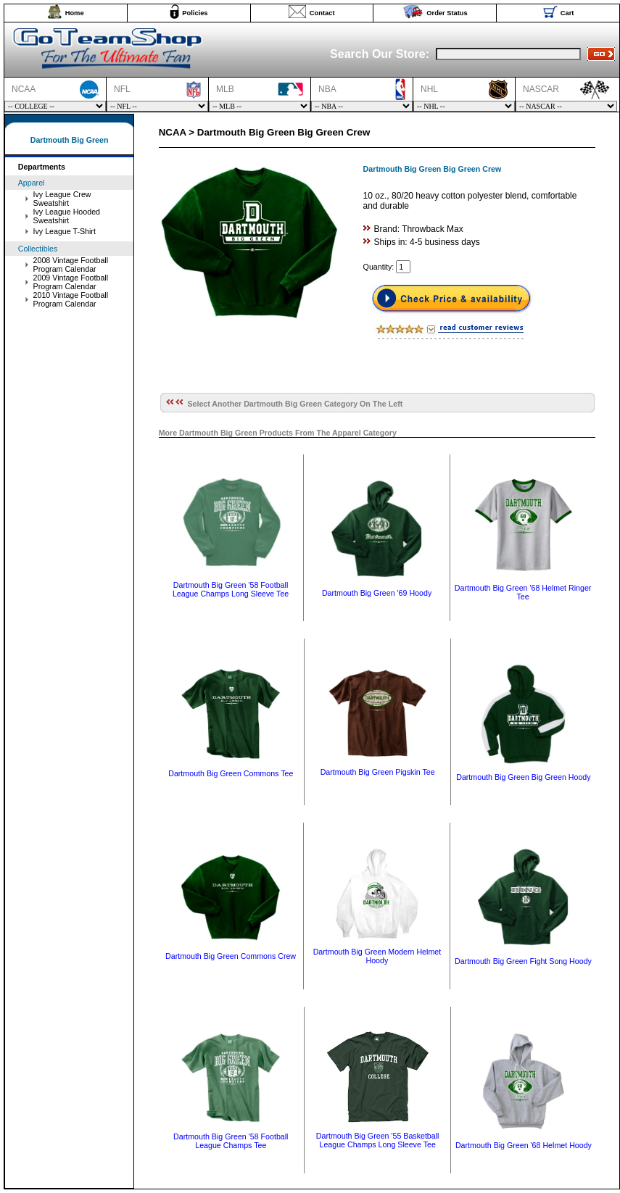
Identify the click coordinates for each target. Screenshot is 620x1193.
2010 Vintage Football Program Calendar (71, 299)
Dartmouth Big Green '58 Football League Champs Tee (230, 1141)
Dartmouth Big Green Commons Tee (230, 773)
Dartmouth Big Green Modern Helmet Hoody (377, 956)
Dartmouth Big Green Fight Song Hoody (523, 961)
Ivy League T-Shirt (64, 231)
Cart (567, 13)
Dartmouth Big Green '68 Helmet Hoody (523, 1145)
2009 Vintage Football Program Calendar (71, 282)
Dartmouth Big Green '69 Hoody (376, 593)
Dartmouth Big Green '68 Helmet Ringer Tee (523, 592)
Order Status (447, 13)
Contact (322, 13)
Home (74, 13)
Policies (194, 13)
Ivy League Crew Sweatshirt (62, 198)
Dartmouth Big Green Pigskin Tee (378, 772)
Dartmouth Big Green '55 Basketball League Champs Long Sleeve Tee (377, 1140)
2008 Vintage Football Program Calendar (71, 264)
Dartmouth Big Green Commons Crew (230, 956)
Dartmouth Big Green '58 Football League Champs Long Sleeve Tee (231, 589)
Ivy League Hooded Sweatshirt (66, 216)
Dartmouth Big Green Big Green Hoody (523, 777)
